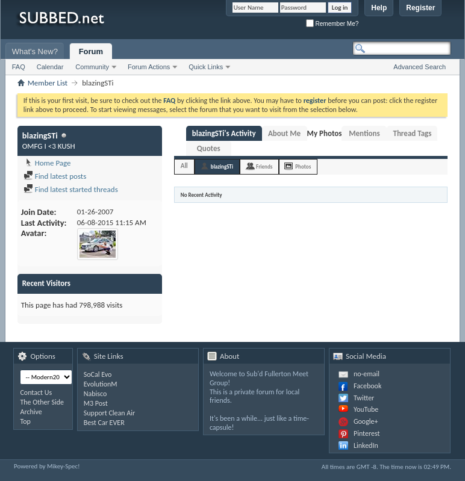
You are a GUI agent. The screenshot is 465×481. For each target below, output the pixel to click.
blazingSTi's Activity (224, 133)
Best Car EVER (104, 422)
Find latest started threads (70, 189)
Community (92, 66)
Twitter (364, 398)
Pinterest (367, 433)
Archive (31, 412)
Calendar (50, 66)
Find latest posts (55, 176)
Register (420, 8)
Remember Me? (332, 23)
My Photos (324, 133)
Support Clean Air (109, 413)
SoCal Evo (98, 374)
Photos (303, 166)
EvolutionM (100, 384)
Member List (47, 82)
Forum (91, 51)
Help (379, 8)
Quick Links (206, 66)
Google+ (366, 421)
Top (25, 421)
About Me (284, 133)
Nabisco (95, 393)
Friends (264, 166)
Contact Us (36, 392)
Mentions (364, 133)
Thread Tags (412, 133)
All (184, 166)
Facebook (367, 386)
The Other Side (42, 402)
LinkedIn (366, 445)
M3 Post (96, 403)
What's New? (35, 51)
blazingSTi (222, 166)
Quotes (208, 148)
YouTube (366, 409)
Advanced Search (419, 66)
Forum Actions (149, 66)
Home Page (47, 162)
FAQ (18, 66)
